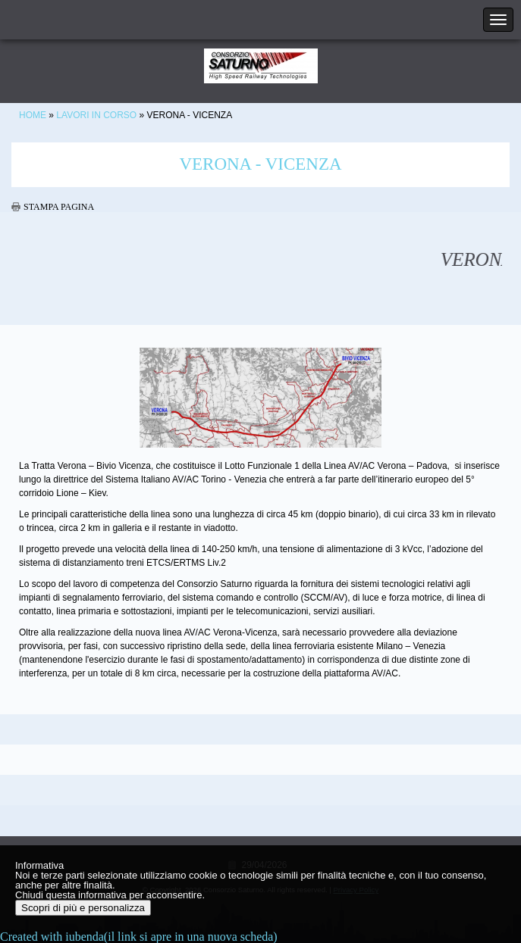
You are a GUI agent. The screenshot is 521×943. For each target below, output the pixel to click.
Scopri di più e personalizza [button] (83, 907)
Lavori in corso (96, 115)
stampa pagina (59, 206)
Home (32, 115)
